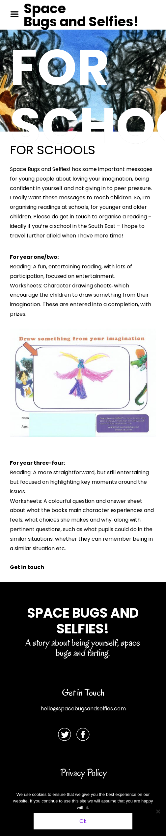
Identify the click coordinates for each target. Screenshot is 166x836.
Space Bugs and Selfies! (81, 15)
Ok (83, 821)
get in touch (75, 216)
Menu (17, 14)
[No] (157, 811)
